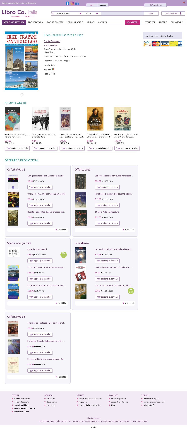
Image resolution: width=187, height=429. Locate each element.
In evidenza (82, 243)
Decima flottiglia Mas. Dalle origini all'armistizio (135, 134)
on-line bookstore (22, 399)
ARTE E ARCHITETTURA (14, 22)
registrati (102, 5)
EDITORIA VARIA (35, 22)
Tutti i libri (62, 230)
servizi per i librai (21, 405)
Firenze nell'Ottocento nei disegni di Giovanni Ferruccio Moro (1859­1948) (60, 359)
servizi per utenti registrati (90, 399)
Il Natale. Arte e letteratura (107, 212)
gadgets (102, 22)
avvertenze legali (151, 399)
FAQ (113, 405)
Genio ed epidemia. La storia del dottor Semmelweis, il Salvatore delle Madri (129, 267)
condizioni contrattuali (154, 402)
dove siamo (52, 402)
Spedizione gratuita (19, 243)
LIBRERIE (163, 22)
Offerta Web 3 (16, 316)
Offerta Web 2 (16, 169)
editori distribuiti (21, 402)
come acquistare (118, 399)
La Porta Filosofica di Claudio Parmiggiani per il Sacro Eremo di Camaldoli (128, 176)
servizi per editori (21, 412)
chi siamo (51, 399)
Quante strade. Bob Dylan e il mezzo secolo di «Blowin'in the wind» (57, 212)
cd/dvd (90, 22)
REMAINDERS (132, 22)
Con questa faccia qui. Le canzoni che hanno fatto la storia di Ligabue (58, 176)
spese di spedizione (119, 402)
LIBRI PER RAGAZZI (75, 22)
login (91, 5)
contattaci (51, 405)
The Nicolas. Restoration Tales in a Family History (49, 323)
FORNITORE (150, 22)
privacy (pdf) (149, 405)
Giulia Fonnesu (52, 41)
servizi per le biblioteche (24, 408)
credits (93, 427)
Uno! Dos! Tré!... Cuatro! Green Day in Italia (46, 194)
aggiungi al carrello (17, 148)
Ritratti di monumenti (37, 249)
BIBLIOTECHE (177, 22)
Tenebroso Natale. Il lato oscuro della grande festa (82, 134)
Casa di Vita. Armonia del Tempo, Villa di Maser (116, 285)
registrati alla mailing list (89, 405)
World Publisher (51, 46)
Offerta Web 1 (84, 169)
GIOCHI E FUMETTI (55, 22)
